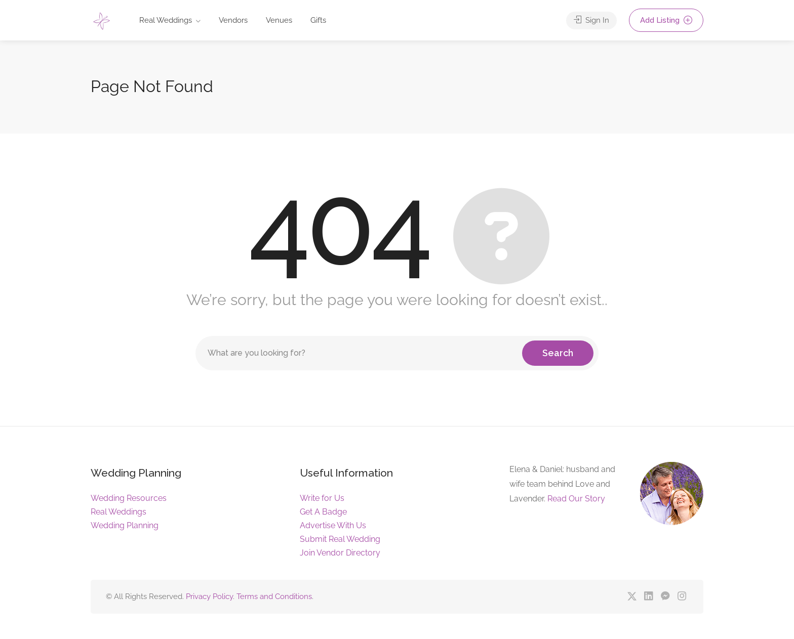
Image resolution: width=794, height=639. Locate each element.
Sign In (591, 20)
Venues (279, 20)
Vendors (233, 20)
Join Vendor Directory (340, 553)
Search (557, 353)
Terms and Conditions (274, 596)
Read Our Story (576, 498)
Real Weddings (165, 20)
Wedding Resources (129, 498)
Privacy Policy (209, 596)
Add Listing (666, 20)
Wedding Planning (124, 525)
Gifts (318, 20)
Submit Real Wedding (340, 539)
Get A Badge (323, 512)
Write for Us (322, 498)
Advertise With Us (333, 525)
